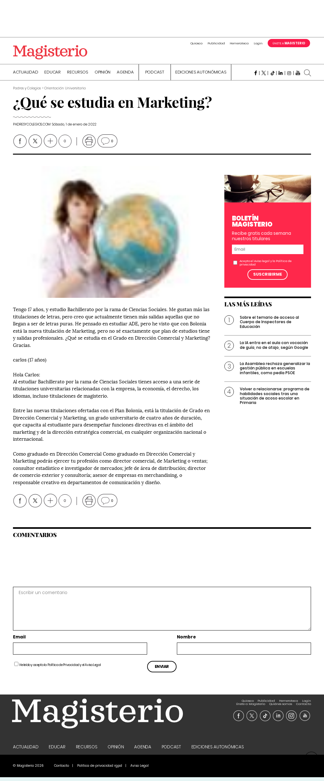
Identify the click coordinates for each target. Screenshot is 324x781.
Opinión (102, 75)
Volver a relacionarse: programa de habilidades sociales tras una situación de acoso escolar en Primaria (274, 398)
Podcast (154, 75)
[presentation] (56, 565)
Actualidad (25, 75)
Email (19, 640)
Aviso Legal (93, 667)
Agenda (125, 75)
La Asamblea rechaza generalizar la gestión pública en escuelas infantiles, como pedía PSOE (275, 371)
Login (258, 43)
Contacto (303, 703)
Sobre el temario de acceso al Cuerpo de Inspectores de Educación (269, 324)
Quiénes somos (280, 703)
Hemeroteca (239, 43)
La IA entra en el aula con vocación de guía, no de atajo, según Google (274, 348)
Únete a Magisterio (250, 703)
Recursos (77, 75)
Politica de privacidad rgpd (99, 769)
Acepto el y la (266, 265)
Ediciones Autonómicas (201, 75)
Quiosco (196, 43)
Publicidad (216, 43)
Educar (52, 75)
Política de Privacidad (63, 667)
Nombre (186, 640)
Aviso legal (262, 264)
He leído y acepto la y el (60, 667)
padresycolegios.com (32, 127)
